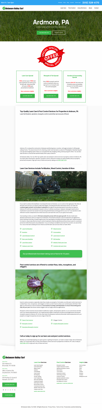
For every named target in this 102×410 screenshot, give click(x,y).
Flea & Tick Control (27, 320)
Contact (96, 8)
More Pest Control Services (65, 383)
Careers (72, 2)
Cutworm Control (61, 376)
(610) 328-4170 (90, 2)
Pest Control (71, 8)
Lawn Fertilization (27, 229)
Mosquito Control (27, 323)
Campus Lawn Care (27, 246)
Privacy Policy (52, 407)
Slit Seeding (56, 239)
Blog (68, 2)
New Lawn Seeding (27, 239)
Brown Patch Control (39, 384)
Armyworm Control (61, 373)
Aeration (24, 232)
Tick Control (60, 371)
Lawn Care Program (38, 365)
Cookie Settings (9, 395)
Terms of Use (59, 407)
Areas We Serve (82, 8)
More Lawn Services (39, 391)
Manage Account (83, 376)
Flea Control (59, 370)
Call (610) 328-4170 (44, 32)
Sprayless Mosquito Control (30, 327)
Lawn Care (63, 8)
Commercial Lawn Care (59, 246)
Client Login (78, 2)
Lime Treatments (38, 378)
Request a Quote (59, 32)
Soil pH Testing (37, 376)
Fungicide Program (38, 381)
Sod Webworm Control (62, 381)
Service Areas (82, 365)
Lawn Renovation (27, 242)
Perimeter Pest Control (62, 379)
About (90, 8)
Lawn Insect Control (59, 235)
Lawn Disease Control (28, 235)
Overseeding (57, 232)
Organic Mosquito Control (60, 323)
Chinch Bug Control (61, 374)
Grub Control (37, 373)
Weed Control (57, 229)
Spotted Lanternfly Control (63, 378)
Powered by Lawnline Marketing (72, 407)
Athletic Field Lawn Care (60, 242)
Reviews (60, 2)
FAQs (64, 2)
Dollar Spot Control (38, 382)
